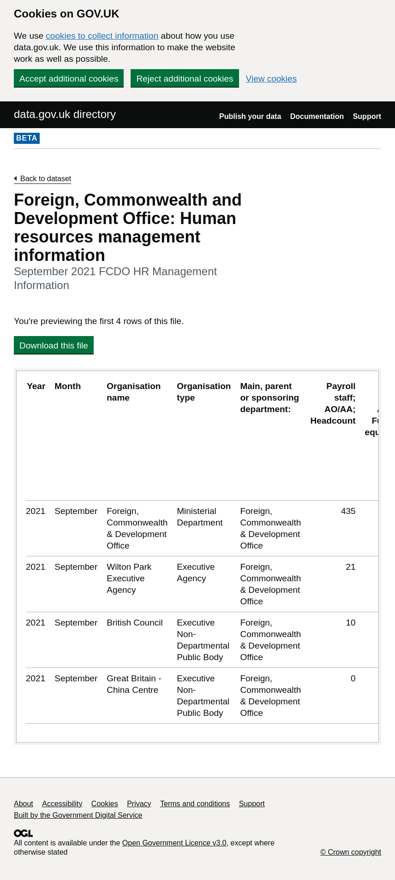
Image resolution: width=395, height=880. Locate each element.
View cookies (271, 78)
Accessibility (62, 804)
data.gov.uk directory (65, 114)
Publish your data (250, 116)
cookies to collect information (102, 36)
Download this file (53, 345)
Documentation (317, 116)
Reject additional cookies (184, 78)
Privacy (139, 804)
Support (367, 116)
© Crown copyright (350, 852)
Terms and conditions (195, 804)
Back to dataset (45, 179)
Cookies (104, 804)
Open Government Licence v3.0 (174, 843)
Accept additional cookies (68, 78)
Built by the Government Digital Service (78, 815)
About (23, 804)
